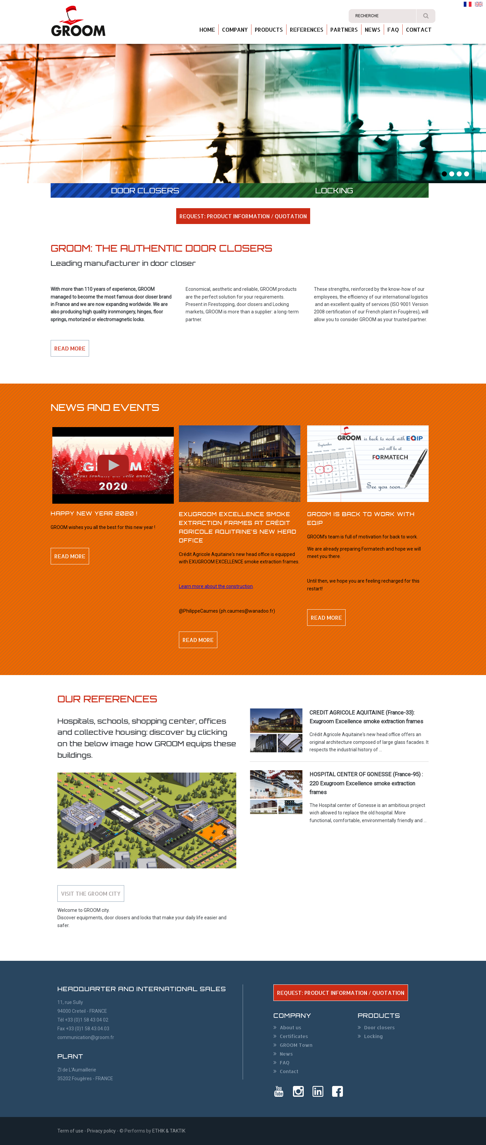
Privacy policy (101, 1131)
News (372, 29)
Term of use (70, 1131)
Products (269, 29)
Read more (69, 348)
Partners (344, 29)
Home (207, 29)
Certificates (294, 1036)
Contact (419, 29)
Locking (334, 190)
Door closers (145, 190)
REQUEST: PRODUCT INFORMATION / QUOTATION (243, 216)
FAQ (393, 29)
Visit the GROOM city (90, 893)
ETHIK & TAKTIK (168, 1131)
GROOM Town (296, 1045)
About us (290, 1027)
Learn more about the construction (216, 586)
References (306, 29)
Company (235, 29)
